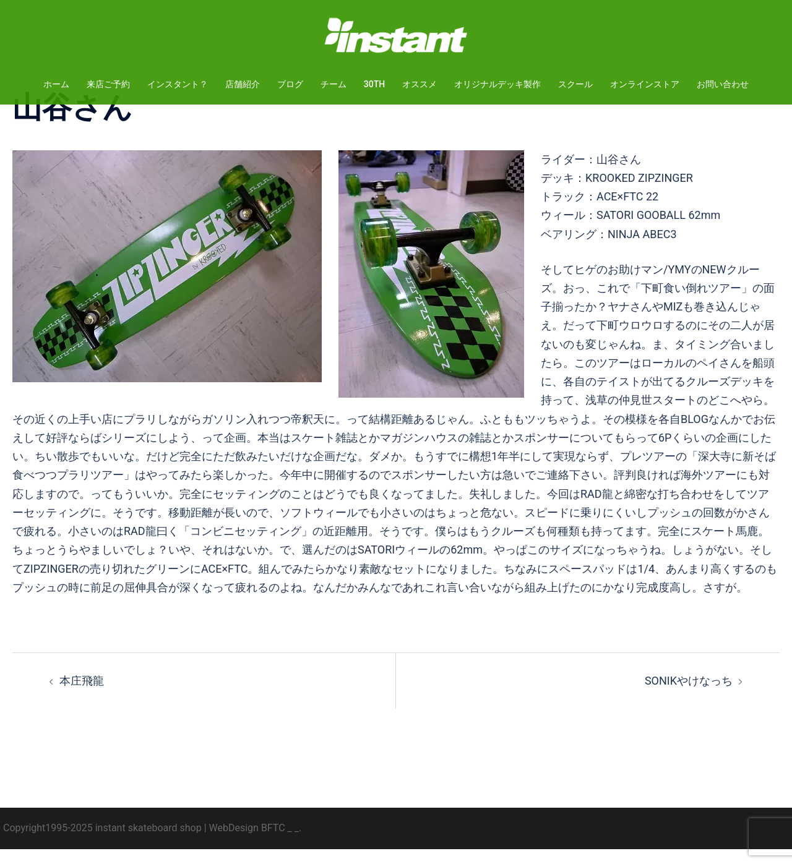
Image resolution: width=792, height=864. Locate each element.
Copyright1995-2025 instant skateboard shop (102, 843)
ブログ (290, 84)
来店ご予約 (108, 84)
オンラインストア (644, 84)
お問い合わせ (723, 84)
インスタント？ (177, 84)
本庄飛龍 (81, 695)
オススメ (419, 84)
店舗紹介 (242, 84)
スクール (575, 84)
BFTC (273, 843)
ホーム (56, 84)
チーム (333, 84)
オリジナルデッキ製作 (497, 84)
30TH (374, 84)
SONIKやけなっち (689, 695)
